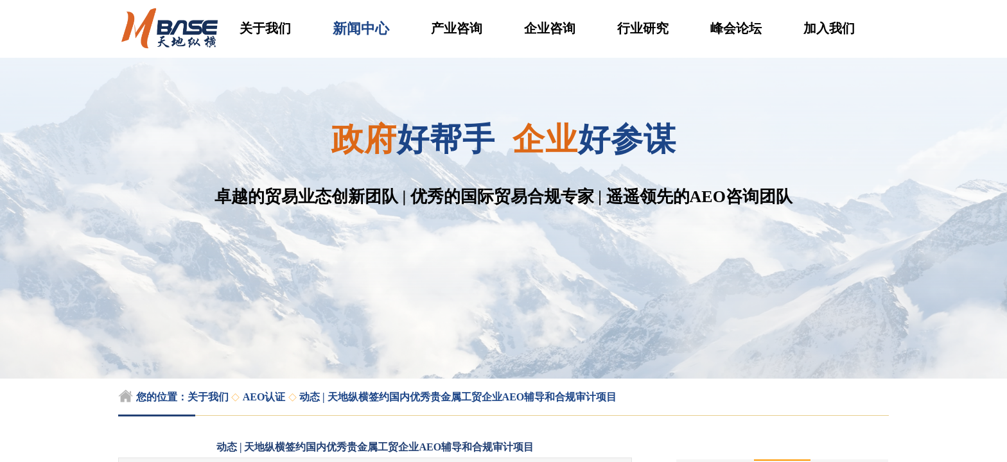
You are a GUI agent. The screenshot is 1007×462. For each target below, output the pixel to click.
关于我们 (265, 28)
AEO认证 (264, 396)
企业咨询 (549, 28)
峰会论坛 (736, 28)
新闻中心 (361, 29)
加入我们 (829, 28)
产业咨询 (456, 28)
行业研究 (643, 28)
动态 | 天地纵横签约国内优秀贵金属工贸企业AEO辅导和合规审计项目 (458, 396)
